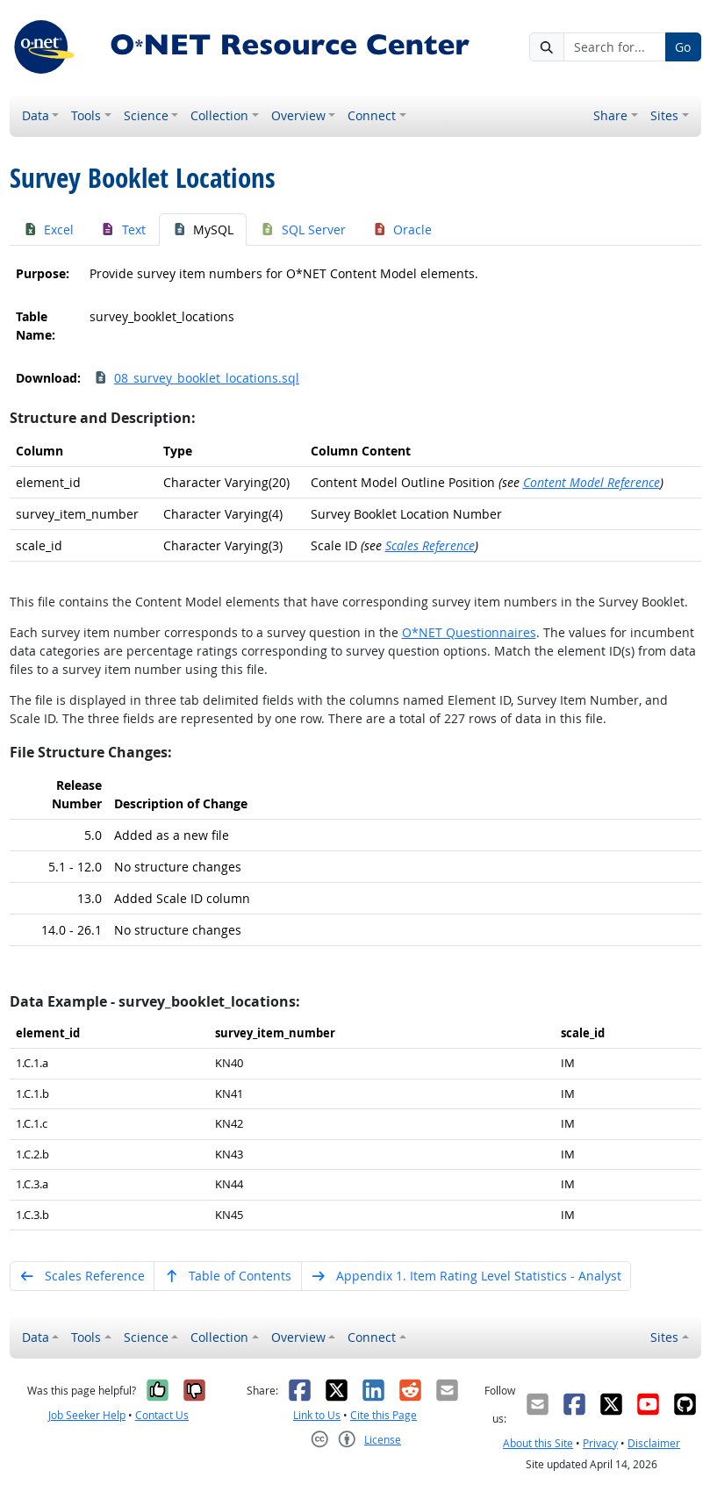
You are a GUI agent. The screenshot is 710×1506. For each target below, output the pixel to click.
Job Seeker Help (87, 1415)
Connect (372, 115)
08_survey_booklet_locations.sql (196, 377)
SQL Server (303, 229)
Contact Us (162, 1415)
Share (610, 115)
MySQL (203, 229)
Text (123, 229)
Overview (298, 115)
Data (35, 115)
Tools (86, 115)
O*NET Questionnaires (469, 632)
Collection (219, 115)
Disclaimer (654, 1443)
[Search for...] (614, 47)
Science (146, 115)
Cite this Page (383, 1415)
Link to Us (317, 1415)
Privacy (600, 1443)
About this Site (538, 1443)
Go (683, 47)
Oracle (402, 229)
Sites (664, 115)
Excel (49, 229)
